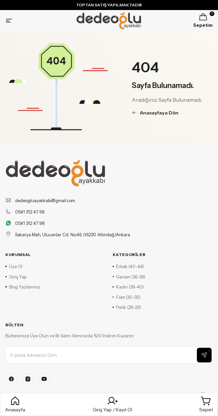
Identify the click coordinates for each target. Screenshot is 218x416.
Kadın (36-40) (128, 286)
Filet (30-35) (127, 297)
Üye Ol (13, 266)
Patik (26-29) (127, 307)
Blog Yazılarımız (22, 286)
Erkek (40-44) (129, 266)
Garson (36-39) (129, 276)
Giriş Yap (15, 276)
